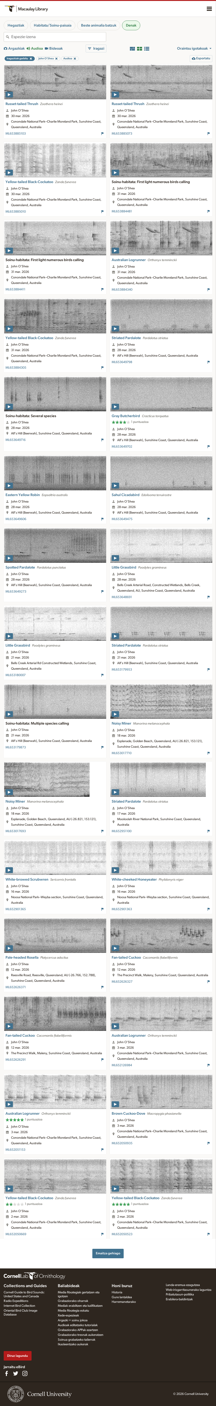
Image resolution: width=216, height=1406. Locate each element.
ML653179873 (16, 747)
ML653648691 (122, 597)
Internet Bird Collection (19, 1305)
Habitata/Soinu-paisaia (52, 25)
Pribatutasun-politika (180, 1294)
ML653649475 (122, 519)
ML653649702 (122, 446)
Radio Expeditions (16, 1301)
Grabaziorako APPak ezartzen (78, 1330)
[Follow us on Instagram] (25, 1373)
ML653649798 (122, 362)
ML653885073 (122, 133)
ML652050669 (16, 1234)
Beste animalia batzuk (98, 25)
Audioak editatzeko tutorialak (78, 1325)
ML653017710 (121, 753)
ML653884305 (16, 367)
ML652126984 (122, 1065)
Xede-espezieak (68, 1315)
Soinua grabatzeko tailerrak (76, 1339)
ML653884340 (122, 289)
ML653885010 (16, 211)
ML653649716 (16, 440)
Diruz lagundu (17, 1356)
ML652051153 (15, 1149)
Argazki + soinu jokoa (73, 1320)
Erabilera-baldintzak (179, 1299)
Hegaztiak (16, 25)
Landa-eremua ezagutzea (183, 1285)
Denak (131, 25)
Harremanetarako (124, 1302)
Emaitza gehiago (108, 1253)
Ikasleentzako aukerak (73, 1344)
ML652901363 (122, 909)
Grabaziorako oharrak (73, 1301)
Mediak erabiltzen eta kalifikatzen (80, 1305)
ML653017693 (16, 831)
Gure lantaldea (122, 1297)
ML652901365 (16, 909)
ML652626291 (16, 1059)
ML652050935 (122, 1143)
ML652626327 (122, 981)
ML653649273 (16, 591)
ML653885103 (16, 133)
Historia (117, 1292)
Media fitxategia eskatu (73, 1310)
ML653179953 (122, 669)
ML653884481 (122, 211)
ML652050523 (122, 1234)
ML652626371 (16, 987)
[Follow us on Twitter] (15, 1373)
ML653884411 (15, 289)
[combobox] (58, 37)
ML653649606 (16, 519)
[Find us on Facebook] (6, 1373)
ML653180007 (16, 675)
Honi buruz (122, 1286)
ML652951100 (121, 831)
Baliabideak (68, 1286)
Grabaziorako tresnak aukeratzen (80, 1335)
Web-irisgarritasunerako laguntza (188, 1290)
